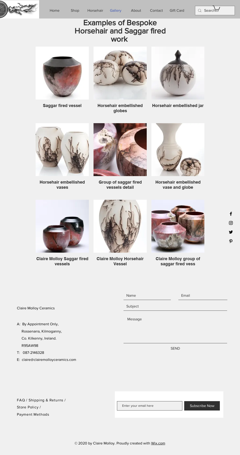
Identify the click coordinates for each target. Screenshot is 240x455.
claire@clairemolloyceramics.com (49, 360)
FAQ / (23, 400)
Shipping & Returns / (47, 400)
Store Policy (28, 407)
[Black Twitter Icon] (230, 232)
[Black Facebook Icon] (230, 213)
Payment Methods (33, 414)
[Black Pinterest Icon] (230, 241)
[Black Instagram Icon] (230, 223)
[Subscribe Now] (202, 406)
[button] (216, 8)
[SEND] (175, 348)
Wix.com (158, 443)
